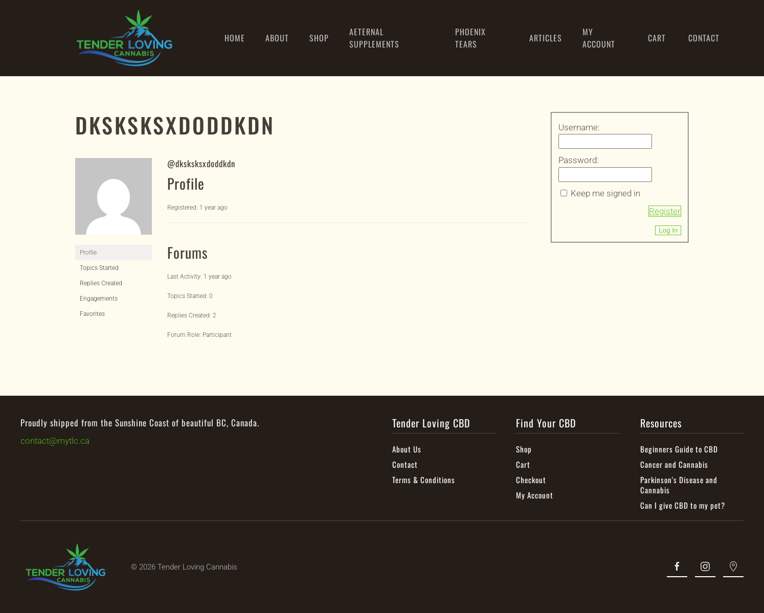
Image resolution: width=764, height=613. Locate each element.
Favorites (92, 313)
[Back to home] (124, 38)
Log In (668, 230)
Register (665, 211)
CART (657, 38)
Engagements (99, 298)
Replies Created (101, 283)
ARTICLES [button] (545, 38)
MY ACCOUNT (598, 38)
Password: (578, 160)
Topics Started (99, 267)
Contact (404, 464)
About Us (405, 449)
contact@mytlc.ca (53, 441)
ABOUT (277, 38)
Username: (579, 127)
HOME (234, 38)
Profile (88, 252)
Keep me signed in (605, 193)
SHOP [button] (319, 38)
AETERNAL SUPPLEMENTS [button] (374, 38)
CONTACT (704, 38)
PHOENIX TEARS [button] (470, 38)
